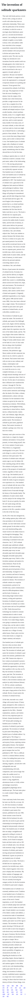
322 (17, 994)
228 (24, 987)
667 (8, 996)
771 (11, 987)
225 (8, 992)
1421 (12, 992)
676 (12, 990)
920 (16, 990)
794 (13, 994)
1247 (21, 990)
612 (21, 992)
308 (3, 992)
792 (21, 985)
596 (8, 990)
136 (3, 996)
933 (3, 985)
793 (16, 987)
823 (3, 990)
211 (20, 987)
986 (17, 985)
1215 (8, 985)
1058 (4, 994)
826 (13, 985)
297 (8, 994)
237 (17, 992)
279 (3, 987)
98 (7, 987)
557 (21, 994)
